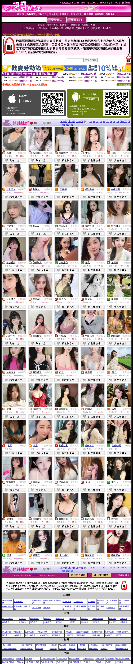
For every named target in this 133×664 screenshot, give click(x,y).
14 (97, 121)
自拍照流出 (34, 619)
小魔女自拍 (60, 619)
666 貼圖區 (82, 649)
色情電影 (119, 662)
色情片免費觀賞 (47, 662)
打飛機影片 (111, 607)
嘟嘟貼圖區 (93, 649)
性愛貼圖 (81, 645)
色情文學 (28, 658)
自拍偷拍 (47, 619)
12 (91, 121)
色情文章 (19, 662)
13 (94, 121)
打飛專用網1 (78, 602)
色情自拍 (112, 619)
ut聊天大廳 (96, 635)
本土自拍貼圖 (97, 619)
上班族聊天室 (57, 632)
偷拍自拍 (22, 622)
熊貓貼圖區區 (121, 645)
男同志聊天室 (30, 635)
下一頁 (123, 121)
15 (101, 121)
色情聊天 (108, 635)
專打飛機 (46, 607)
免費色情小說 (88, 658)
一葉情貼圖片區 (26, 649)
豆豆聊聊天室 (97, 632)
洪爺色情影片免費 (32, 662)
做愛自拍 (72, 619)
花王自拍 (59, 622)
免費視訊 (22, 153)
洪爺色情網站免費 (48, 658)
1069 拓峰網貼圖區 (9, 649)
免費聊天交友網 (82, 632)
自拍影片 (5, 622)
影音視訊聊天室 (26, 645)
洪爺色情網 (99, 658)
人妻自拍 (47, 622)
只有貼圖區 (6, 645)
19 (114, 121)
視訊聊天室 (56, 635)
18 (111, 121)
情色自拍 (33, 622)
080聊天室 (17, 635)
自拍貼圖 (39, 649)
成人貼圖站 (93, 645)
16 (104, 121)
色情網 (98, 662)
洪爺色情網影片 (8, 658)
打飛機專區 (18, 602)
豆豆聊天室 (109, 632)
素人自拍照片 (7, 619)
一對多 (75, 189)
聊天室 (4, 635)
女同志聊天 (18, 632)
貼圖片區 (53, 645)
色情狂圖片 (110, 658)
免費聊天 (100, 189)
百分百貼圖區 (41, 645)
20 (118, 121)
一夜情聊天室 (43, 635)
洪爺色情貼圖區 (122, 649)
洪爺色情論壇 (62, 658)
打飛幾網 (91, 602)
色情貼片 (19, 658)
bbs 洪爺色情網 (8, 662)
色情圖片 (86, 662)
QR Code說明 (124, 84)
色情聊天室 (29, 632)
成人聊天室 (6, 632)
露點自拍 (123, 619)
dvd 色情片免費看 (123, 658)
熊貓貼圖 (62, 645)
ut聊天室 (68, 632)
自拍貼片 (22, 619)
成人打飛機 (36, 607)
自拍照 (72, 622)
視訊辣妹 (35, 575)
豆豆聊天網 (80, 635)
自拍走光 (95, 622)
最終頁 (69, 124)
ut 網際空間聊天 (122, 632)
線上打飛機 (67, 602)
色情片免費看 (74, 658)
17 (107, 121)
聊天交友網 (42, 632)
